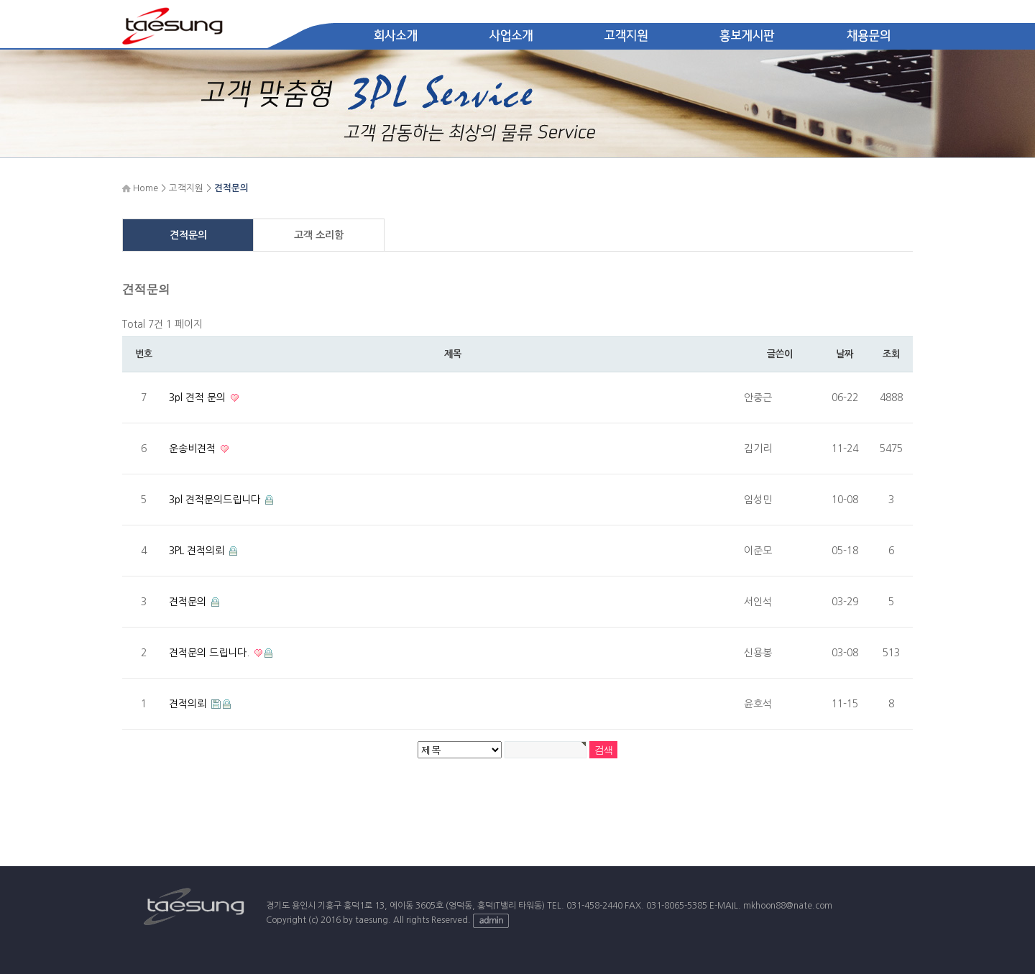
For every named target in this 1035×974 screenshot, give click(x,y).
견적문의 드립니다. (210, 653)
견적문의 (188, 235)
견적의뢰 (189, 704)
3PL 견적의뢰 (198, 551)
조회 (891, 354)
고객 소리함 (319, 235)
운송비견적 (193, 449)
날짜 (844, 354)
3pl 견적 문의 (199, 397)
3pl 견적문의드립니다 (216, 500)
